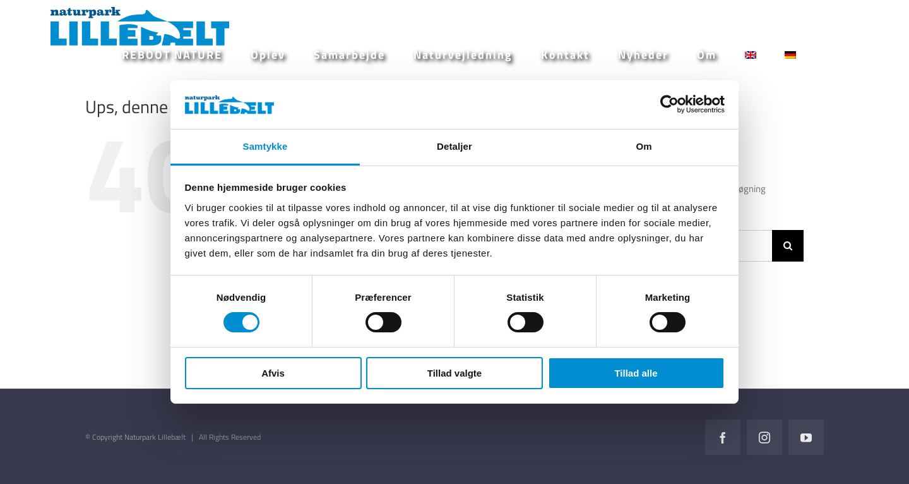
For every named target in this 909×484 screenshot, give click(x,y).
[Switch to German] (790, 55)
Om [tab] (643, 146)
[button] (830, 55)
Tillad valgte (454, 373)
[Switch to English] (751, 55)
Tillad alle (635, 373)
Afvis (273, 373)
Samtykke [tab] (265, 146)
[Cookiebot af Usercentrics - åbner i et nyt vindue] (669, 104)
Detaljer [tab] (454, 146)
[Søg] (788, 246)
